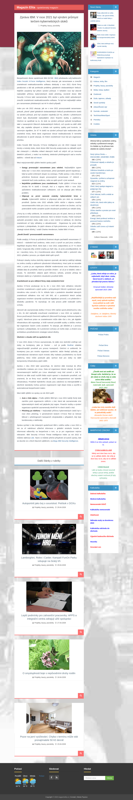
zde (32, 438)
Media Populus (82, 797)
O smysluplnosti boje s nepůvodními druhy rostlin (49, 673)
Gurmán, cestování (101, 111)
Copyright (49, 797)
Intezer (39, 158)
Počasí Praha (103, 335)
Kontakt (73, 797)
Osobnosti (97, 94)
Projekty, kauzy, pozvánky (50, 26)
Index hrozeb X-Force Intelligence (31, 81)
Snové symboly (99, 103)
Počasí (41, 776)
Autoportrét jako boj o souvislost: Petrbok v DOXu (49, 503)
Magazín (97, 77)
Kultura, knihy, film (100, 81)
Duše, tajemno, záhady (102, 98)
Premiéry (97, 120)
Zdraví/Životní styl (100, 107)
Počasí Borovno (103, 356)
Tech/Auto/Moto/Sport (102, 115)
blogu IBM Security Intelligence (65, 441)
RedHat (70, 345)
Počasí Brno (103, 345)
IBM (56, 78)
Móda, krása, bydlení (101, 90)
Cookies (97, 124)
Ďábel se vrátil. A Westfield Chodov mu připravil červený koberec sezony (106, 27)
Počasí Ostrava (103, 351)
